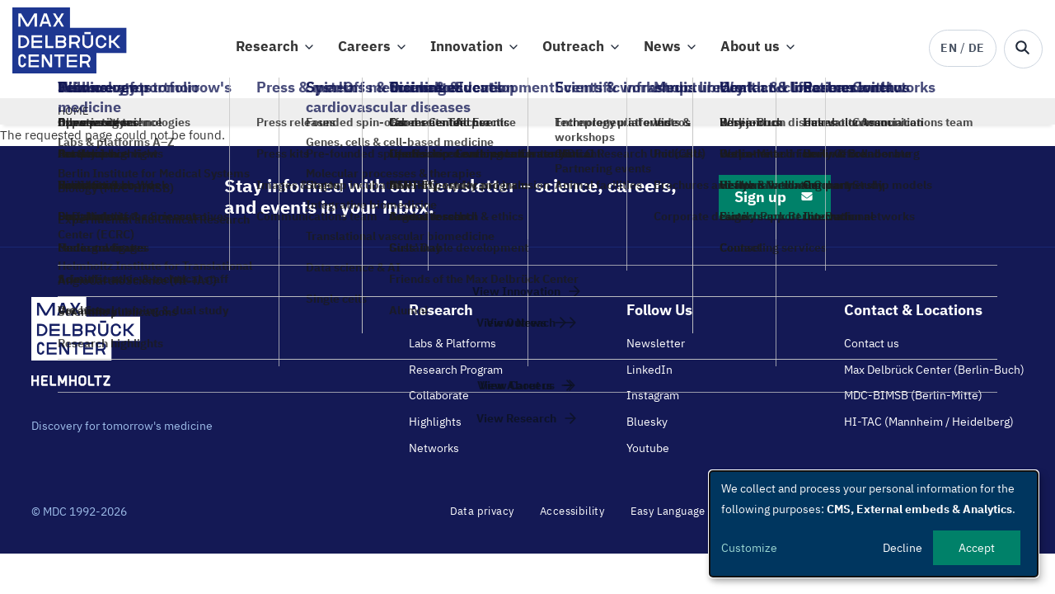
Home (74, 118)
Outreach (573, 50)
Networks (434, 455)
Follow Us (659, 317)
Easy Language (668, 519)
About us (750, 50)
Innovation (466, 50)
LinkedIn (649, 377)
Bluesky (647, 429)
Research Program (456, 377)
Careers (364, 50)
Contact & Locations (913, 317)
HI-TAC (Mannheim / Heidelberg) (929, 429)
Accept (977, 547)
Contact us (871, 350)
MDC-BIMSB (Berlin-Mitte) (913, 402)
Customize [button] (749, 547)
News (662, 50)
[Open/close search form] (1023, 49)
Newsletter (655, 350)
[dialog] (874, 524)
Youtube (647, 455)
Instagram (652, 402)
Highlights (435, 429)
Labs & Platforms (452, 350)
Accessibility (572, 519)
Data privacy (482, 519)
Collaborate (439, 402)
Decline (902, 547)
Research (267, 50)
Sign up (774, 204)
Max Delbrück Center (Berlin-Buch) (934, 377)
